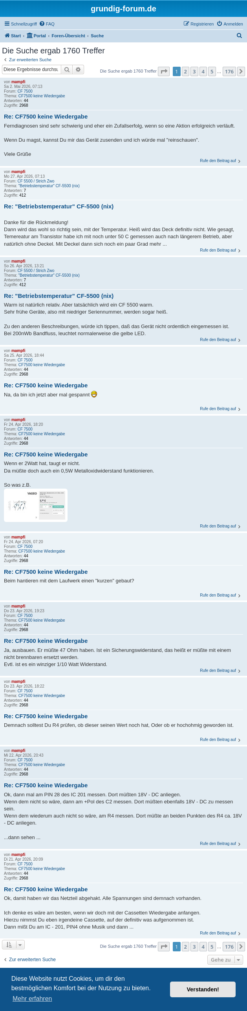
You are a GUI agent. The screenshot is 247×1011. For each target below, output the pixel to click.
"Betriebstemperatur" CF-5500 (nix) (49, 186)
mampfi (18, 82)
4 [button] (203, 71)
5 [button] (211, 71)
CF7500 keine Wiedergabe (41, 96)
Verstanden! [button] (203, 989)
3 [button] (194, 71)
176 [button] (229, 71)
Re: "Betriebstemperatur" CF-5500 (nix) (58, 206)
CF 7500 (24, 91)
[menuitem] (47, 24)
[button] (164, 71)
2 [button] (185, 71)
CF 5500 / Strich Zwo (35, 181)
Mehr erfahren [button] (32, 998)
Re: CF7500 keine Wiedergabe (46, 116)
